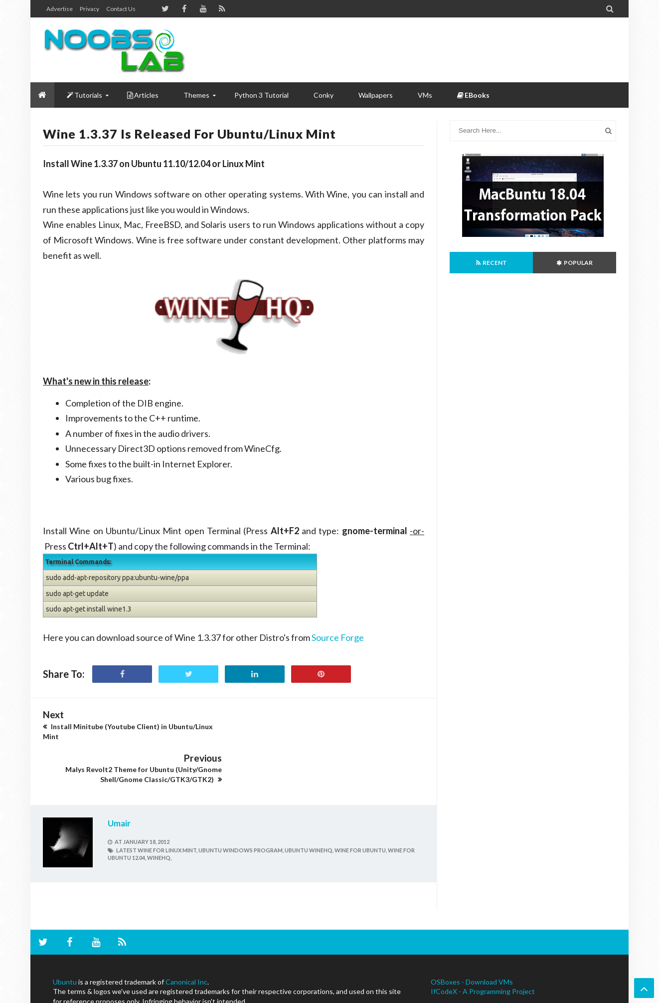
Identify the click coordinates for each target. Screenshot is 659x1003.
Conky (323, 95)
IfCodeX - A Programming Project (483, 948)
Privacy (89, 8)
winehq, (159, 814)
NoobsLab (56, 994)
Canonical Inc (186, 938)
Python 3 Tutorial (261, 95)
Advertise (59, 8)
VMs (425, 95)
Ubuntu (65, 938)
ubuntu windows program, (241, 806)
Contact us (121, 8)
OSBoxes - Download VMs (472, 938)
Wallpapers (375, 95)
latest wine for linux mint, (156, 806)
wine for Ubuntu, (360, 806)
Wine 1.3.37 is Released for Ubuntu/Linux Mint (189, 133)
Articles (143, 95)
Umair (119, 780)
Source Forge (338, 637)
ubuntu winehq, (309, 806)
